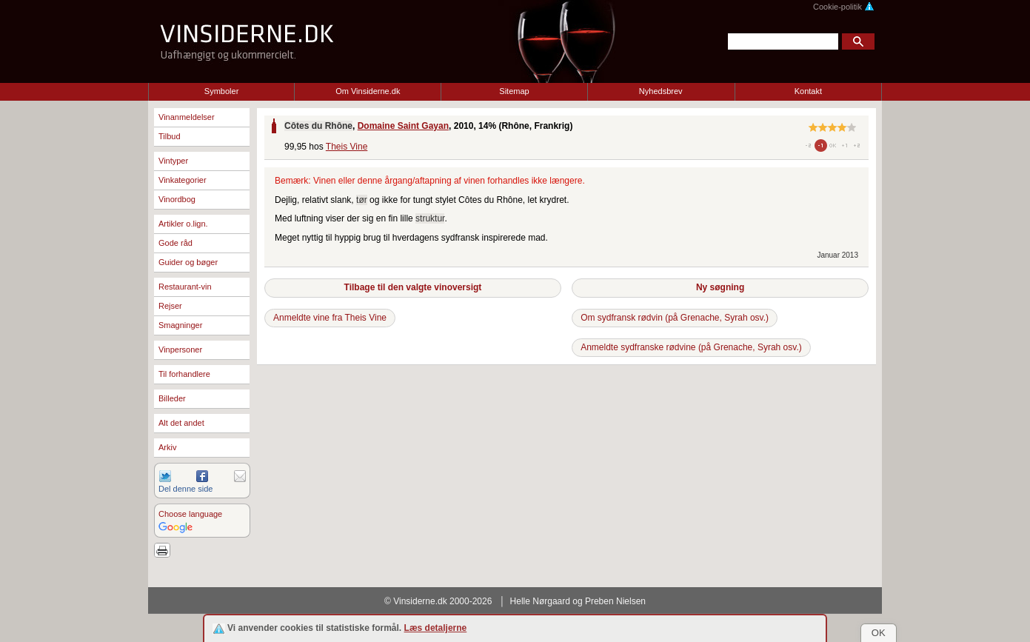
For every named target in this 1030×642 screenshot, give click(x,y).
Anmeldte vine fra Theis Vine (330, 317)
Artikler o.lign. (183, 223)
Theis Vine (346, 146)
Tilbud (169, 136)
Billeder (172, 398)
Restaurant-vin (185, 286)
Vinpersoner (180, 349)
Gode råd (175, 242)
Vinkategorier (182, 179)
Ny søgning (720, 287)
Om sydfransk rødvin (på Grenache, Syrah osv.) (675, 317)
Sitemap (514, 91)
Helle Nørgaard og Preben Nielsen (578, 601)
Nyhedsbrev (661, 91)
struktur (429, 218)
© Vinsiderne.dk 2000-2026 (438, 601)
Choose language (190, 513)
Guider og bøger (188, 262)
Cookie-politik (844, 6)
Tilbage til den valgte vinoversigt (413, 287)
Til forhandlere (184, 374)
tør (361, 200)
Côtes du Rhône (318, 126)
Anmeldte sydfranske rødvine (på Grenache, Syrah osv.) (691, 347)
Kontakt (808, 91)
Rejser (170, 305)
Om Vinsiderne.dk (367, 91)
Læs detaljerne (435, 628)
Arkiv (167, 447)
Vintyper (173, 160)
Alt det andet (181, 422)
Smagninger (180, 325)
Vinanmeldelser (186, 117)
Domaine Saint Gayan (403, 126)
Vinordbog (176, 199)
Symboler (221, 91)
